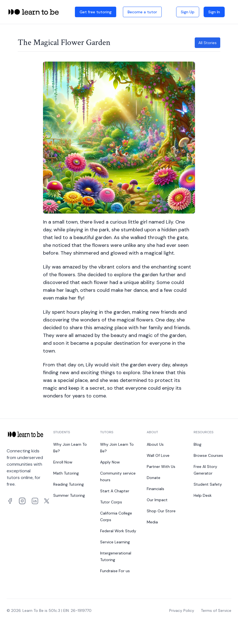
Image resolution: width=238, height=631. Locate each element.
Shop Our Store (161, 510)
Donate (153, 477)
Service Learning (115, 541)
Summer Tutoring (69, 495)
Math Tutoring (66, 473)
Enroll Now (62, 462)
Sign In (214, 11)
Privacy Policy (181, 610)
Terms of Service (216, 610)
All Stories (207, 42)
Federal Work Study (118, 530)
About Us (155, 444)
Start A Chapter (114, 490)
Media (152, 522)
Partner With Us (161, 466)
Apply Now (110, 462)
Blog (197, 444)
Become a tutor (142, 11)
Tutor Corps (111, 502)
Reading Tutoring (68, 484)
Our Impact (157, 499)
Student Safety (208, 484)
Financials (155, 488)
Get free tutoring (96, 11)
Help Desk (203, 495)
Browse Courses (208, 455)
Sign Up (187, 11)
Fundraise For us (115, 570)
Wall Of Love (158, 455)
